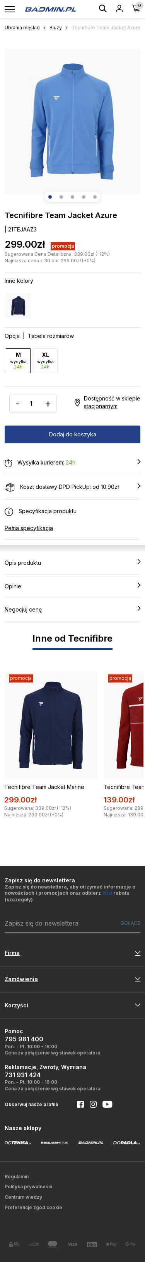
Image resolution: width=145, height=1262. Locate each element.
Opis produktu (72, 562)
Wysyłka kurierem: (72, 463)
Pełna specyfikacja (29, 528)
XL (45, 360)
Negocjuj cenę (72, 609)
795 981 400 (24, 1039)
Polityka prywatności (28, 1186)
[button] (50, 197)
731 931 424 (23, 1075)
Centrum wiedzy (23, 1197)
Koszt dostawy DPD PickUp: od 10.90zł (72, 487)
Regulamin (17, 1176)
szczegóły (19, 899)
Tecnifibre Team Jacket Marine (44, 787)
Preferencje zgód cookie (33, 1207)
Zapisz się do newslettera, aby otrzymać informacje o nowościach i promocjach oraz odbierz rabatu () (70, 893)
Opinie (72, 586)
